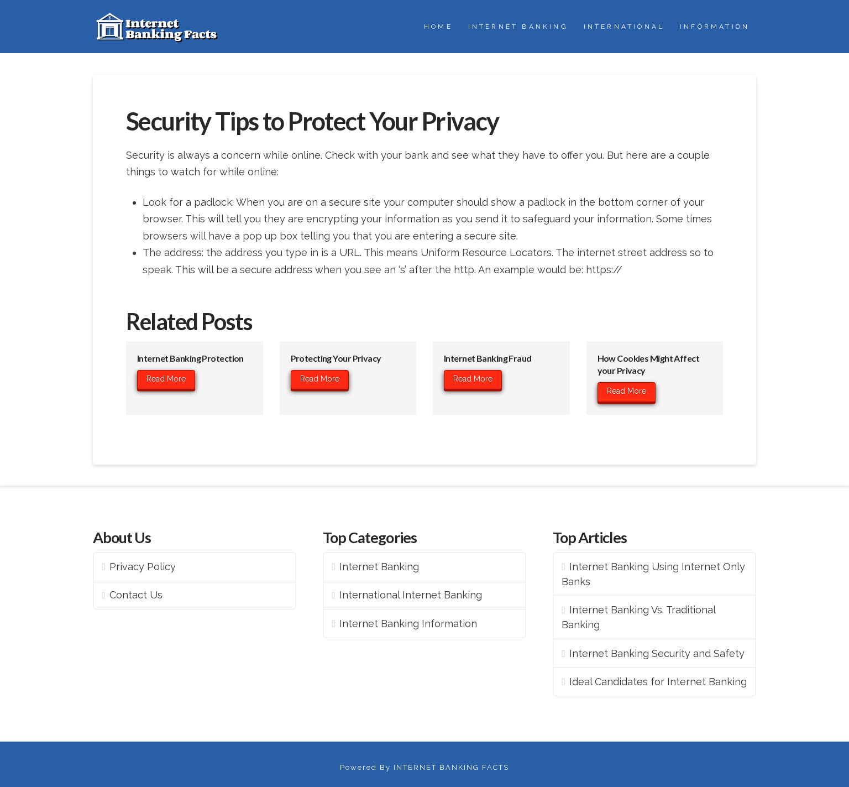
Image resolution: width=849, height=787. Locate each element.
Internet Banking (379, 566)
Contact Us (136, 595)
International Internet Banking (410, 595)
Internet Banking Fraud (488, 358)
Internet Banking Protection (190, 358)
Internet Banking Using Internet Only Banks (653, 574)
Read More (166, 378)
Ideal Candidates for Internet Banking (658, 681)
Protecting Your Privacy (336, 358)
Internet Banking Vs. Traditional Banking (639, 617)
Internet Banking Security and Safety (657, 653)
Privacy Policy (142, 566)
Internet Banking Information (408, 623)
